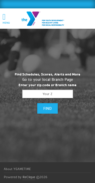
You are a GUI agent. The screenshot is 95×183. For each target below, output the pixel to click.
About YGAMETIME (17, 169)
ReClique (29, 177)
